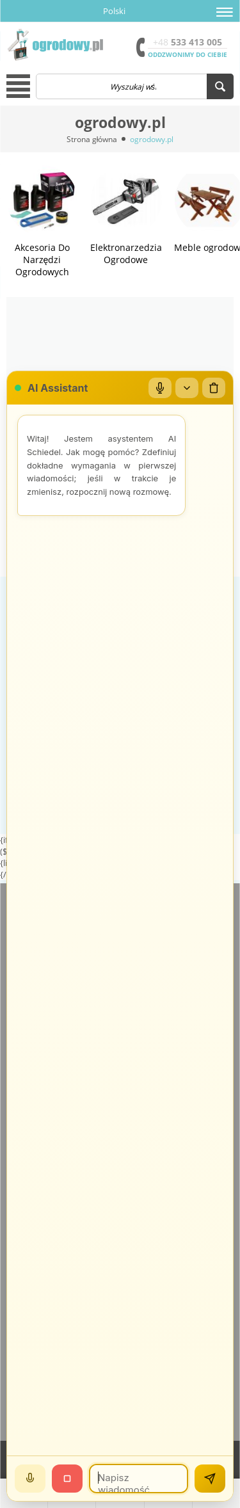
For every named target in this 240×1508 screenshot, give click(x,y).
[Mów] (30, 1478)
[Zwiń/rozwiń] (186, 388)
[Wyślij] (210, 1478)
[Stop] (67, 1478)
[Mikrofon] (160, 388)
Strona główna (92, 139)
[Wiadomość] (138, 1478)
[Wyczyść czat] (213, 388)
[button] (225, 12)
